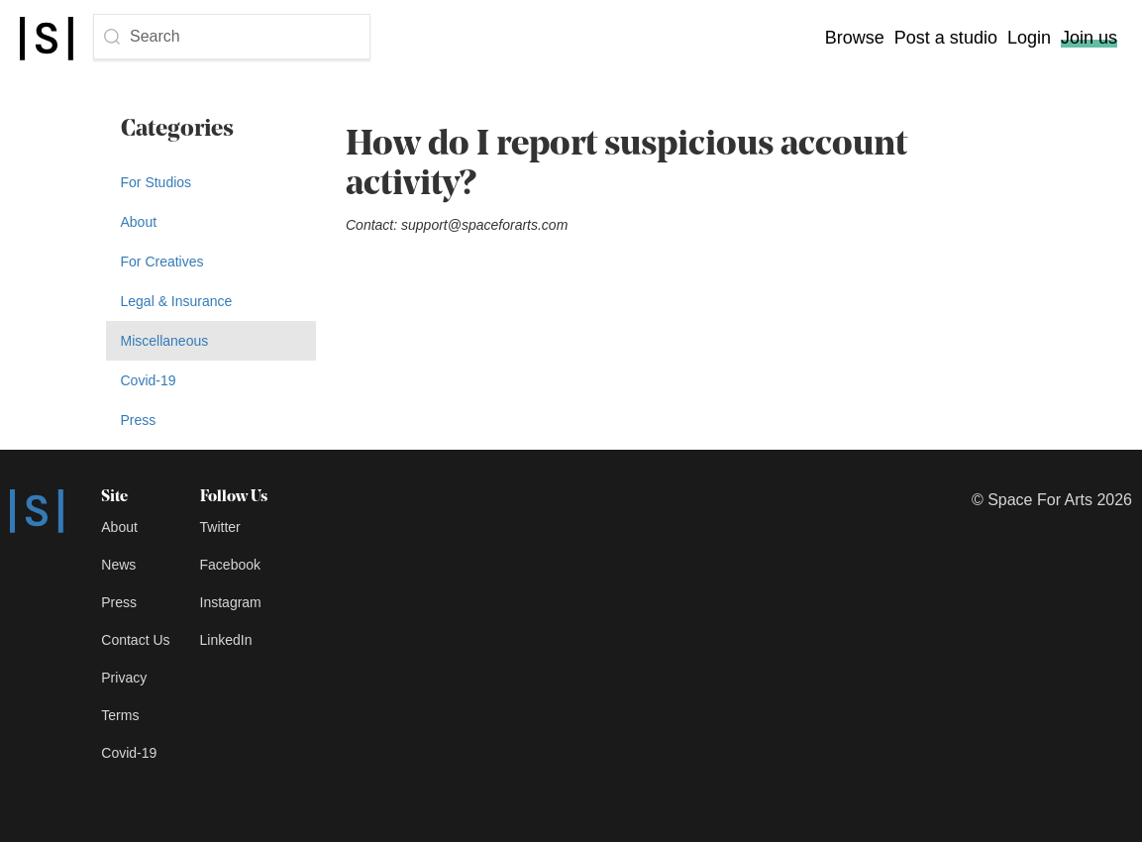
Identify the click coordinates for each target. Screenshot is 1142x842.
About (139, 222)
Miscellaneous (165, 341)
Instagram (230, 602)
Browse (854, 38)
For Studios (156, 182)
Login (1029, 38)
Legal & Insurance (177, 301)
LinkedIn (226, 640)
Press (138, 420)
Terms (120, 715)
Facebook (230, 565)
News (118, 565)
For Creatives (162, 261)
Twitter (220, 527)
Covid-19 (148, 380)
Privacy (124, 677)
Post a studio (945, 38)
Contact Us (135, 640)
